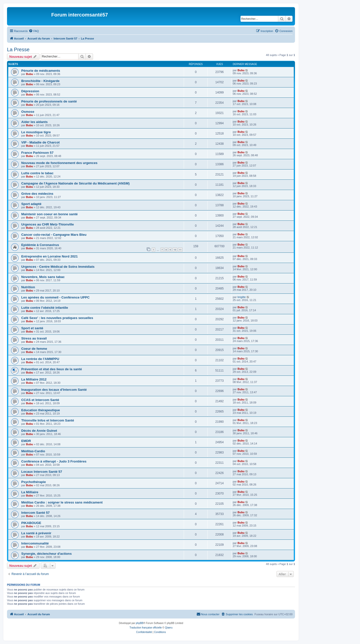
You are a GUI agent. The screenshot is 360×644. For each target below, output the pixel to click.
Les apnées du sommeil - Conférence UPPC (55, 297)
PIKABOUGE (31, 523)
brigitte (242, 297)
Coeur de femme (34, 348)
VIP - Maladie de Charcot (40, 142)
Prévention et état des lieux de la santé (51, 369)
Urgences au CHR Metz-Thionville (47, 224)
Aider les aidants (34, 122)
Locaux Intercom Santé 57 (41, 472)
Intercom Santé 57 (35, 512)
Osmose (27, 112)
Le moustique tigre (36, 132)
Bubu (29, 74)
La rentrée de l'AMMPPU (40, 359)
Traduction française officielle (146, 627)
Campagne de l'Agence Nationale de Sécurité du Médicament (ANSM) (75, 183)
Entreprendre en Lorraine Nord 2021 (49, 256)
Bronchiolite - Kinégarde (40, 81)
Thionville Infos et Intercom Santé (47, 420)
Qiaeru (168, 627)
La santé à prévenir (36, 533)
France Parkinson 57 (37, 152)
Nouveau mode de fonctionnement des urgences (59, 163)
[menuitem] (34, 31)
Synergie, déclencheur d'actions (46, 554)
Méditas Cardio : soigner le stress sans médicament (61, 502)
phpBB (139, 623)
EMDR (26, 441)
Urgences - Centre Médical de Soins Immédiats (57, 266)
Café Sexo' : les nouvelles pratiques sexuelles (57, 318)
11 (180, 249)
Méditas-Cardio (33, 451)
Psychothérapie (33, 482)
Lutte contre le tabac (37, 173)
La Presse (18, 49)
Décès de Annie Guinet (39, 430)
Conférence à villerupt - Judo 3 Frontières (53, 461)
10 (175, 249)
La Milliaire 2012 (33, 379)
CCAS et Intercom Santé (40, 400)
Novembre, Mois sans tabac (43, 277)
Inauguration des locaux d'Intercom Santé (54, 390)
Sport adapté (31, 204)
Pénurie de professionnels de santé (49, 101)
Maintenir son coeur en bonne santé (49, 214)
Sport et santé (32, 328)
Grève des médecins (37, 194)
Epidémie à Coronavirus (40, 245)
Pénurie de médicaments (40, 70)
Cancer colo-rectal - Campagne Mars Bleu (53, 234)
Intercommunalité (35, 543)
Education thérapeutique (40, 410)
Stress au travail (34, 338)
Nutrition (28, 287)
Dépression (30, 91)
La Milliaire (29, 492)
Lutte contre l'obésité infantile (44, 308)
